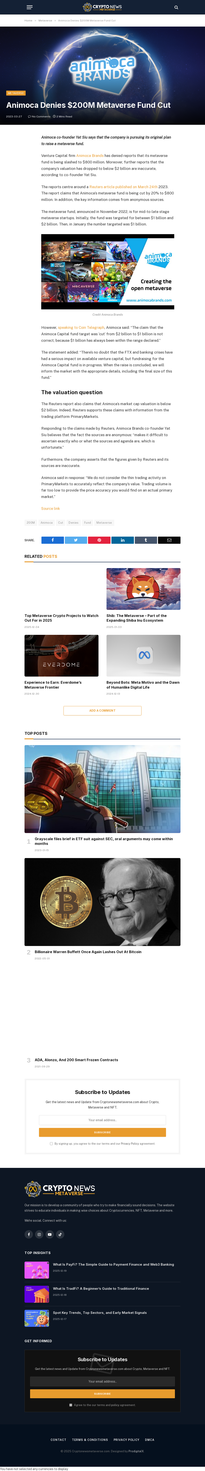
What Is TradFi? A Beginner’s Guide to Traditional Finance (101, 1288)
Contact (58, 1439)
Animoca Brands (90, 155)
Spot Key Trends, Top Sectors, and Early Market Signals (100, 1312)
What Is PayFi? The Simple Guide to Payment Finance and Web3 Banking (113, 1264)
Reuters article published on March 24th (124, 186)
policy (115, 1404)
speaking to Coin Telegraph (81, 327)
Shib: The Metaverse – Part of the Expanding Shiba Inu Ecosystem (137, 617)
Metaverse (16, 93)
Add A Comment (102, 710)
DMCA (150, 1439)
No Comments (39, 116)
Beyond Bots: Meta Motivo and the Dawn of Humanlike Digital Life (143, 684)
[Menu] (30, 7)
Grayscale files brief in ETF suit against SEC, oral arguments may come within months (104, 840)
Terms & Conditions (89, 1439)
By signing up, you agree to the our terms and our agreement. (102, 1143)
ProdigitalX (136, 1450)
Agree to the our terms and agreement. (102, 1404)
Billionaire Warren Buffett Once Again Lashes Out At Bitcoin (88, 951)
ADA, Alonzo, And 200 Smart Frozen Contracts (76, 1059)
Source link (50, 508)
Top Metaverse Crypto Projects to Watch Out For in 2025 (61, 617)
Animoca (47, 522)
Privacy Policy (130, 1143)
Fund (87, 522)
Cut (60, 522)
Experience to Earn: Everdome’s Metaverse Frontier (53, 684)
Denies (73, 522)
